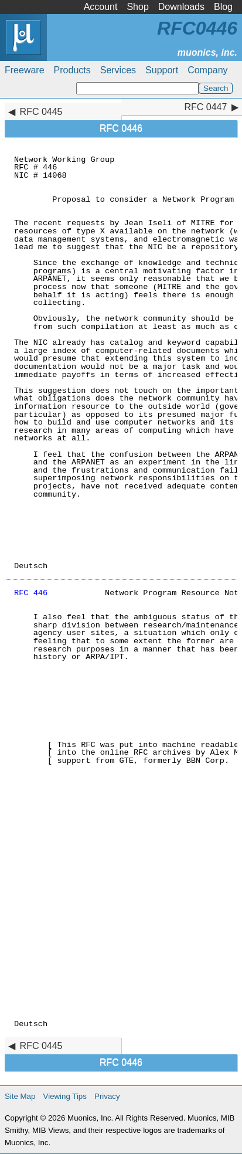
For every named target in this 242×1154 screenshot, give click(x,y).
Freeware (25, 70)
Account (101, 7)
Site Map (20, 1096)
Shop (137, 7)
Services (118, 70)
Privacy (107, 1096)
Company (207, 70)
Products (72, 70)
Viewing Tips (65, 1096)
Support (161, 70)
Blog (223, 7)
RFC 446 (30, 593)
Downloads (181, 7)
